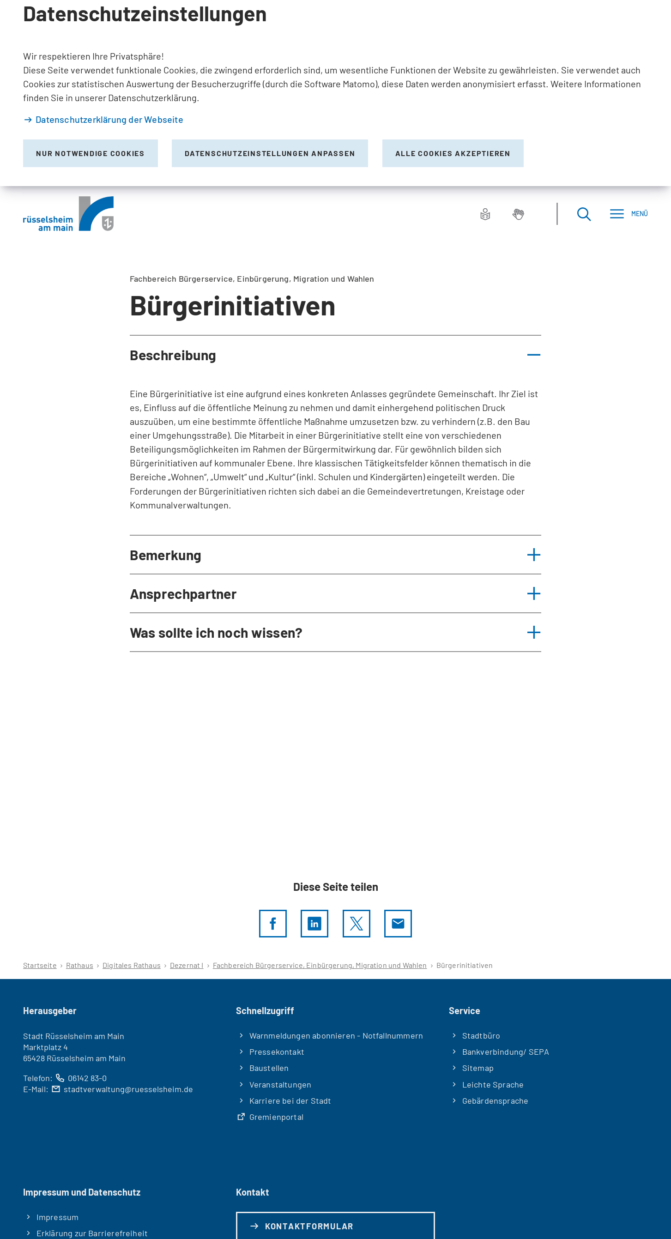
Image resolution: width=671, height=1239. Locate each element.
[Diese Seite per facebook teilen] (273, 923)
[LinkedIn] (314, 923)
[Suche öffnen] (584, 213)
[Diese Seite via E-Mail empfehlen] (398, 923)
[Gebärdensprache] (518, 214)
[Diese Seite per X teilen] (356, 923)
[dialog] (335, 93)
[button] (336, 355)
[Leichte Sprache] (485, 214)
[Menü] (629, 213)
